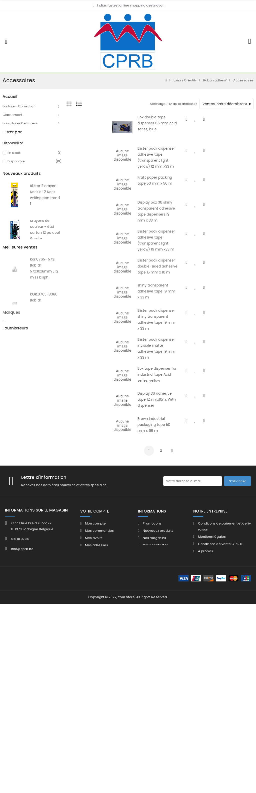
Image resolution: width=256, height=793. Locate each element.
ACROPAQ (10, 647)
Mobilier (9, 157)
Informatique (13, 208)
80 (4, 216)
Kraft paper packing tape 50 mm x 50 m (149, 184)
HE (4, 225)
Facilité (8, 148)
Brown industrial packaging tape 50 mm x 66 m (155, 454)
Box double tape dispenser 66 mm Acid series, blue (158, 117)
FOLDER (8, 318)
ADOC (7, 653)
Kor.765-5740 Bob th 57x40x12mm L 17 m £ (45, 595)
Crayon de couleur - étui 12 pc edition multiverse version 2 (44, 480)
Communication (15, 140)
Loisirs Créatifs (14, 182)
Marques (11, 621)
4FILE (6, 641)
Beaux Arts (11, 191)
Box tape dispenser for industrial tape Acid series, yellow (163, 394)
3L (4, 629)
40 (4, 293)
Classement (12, 114)
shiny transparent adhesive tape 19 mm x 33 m (155, 304)
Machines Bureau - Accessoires (28, 131)
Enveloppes (12, 174)
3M (4, 635)
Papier (7, 165)
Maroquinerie (13, 199)
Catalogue (11, 310)
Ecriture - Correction (19, 106)
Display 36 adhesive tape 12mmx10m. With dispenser (160, 424)
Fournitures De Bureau (20, 123)
